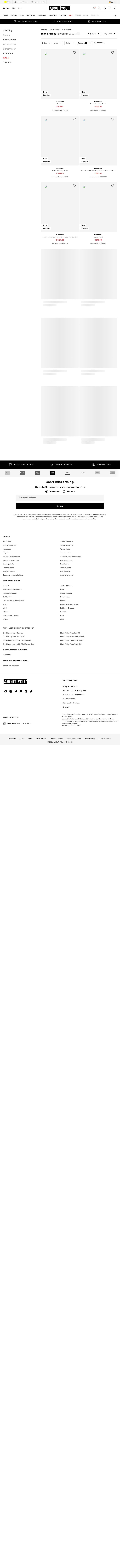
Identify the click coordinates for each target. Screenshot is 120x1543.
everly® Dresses (9, 1265)
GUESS (6, 1305)
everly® (6, 1279)
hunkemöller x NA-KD (11, 1309)
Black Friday (55, 29)
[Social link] (5, 1338)
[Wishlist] (110, 8)
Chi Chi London (66, 1286)
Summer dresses (66, 1268)
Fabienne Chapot (67, 1301)
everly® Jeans (65, 1261)
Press (22, 1385)
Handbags (7, 1242)
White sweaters (66, 1239)
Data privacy (41, 1385)
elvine (5, 1297)
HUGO (62, 1283)
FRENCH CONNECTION (69, 1297)
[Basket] (115, 8)
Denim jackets (8, 1257)
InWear (6, 1312)
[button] (94, 34)
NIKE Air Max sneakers (11, 1250)
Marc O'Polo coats (10, 1239)
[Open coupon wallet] (93, 8)
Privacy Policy (22, 1210)
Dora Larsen (65, 1290)
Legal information (74, 1385)
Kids (20, 8)
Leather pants (8, 1261)
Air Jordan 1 (7, 1235)
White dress (65, 1242)
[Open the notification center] (104, 8)
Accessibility (90, 1385)
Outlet (7, 2)
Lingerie (6, 1246)
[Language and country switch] (112, 2)
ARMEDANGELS (66, 1279)
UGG (5, 1301)
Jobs (30, 1385)
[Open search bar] (114, 16)
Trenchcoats (65, 1246)
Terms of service (56, 1385)
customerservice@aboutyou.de (35, 1212)
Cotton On (7, 1290)
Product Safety (105, 1385)
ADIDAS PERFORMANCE (12, 1283)
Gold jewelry (65, 1265)
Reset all (99, 42)
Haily (62, 1309)
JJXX (62, 1312)
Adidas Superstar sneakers (70, 1250)
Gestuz (63, 1305)
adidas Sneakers (66, 1235)
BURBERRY (66, 29)
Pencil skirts (64, 1257)
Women (6, 8)
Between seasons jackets (13, 1268)
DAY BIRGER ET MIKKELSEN (13, 1294)
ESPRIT (63, 1294)
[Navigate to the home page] (59, 8)
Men (14, 8)
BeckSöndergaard (10, 1286)
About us (12, 1385)
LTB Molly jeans (66, 1253)
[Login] (99, 8)
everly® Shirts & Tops (11, 1253)
